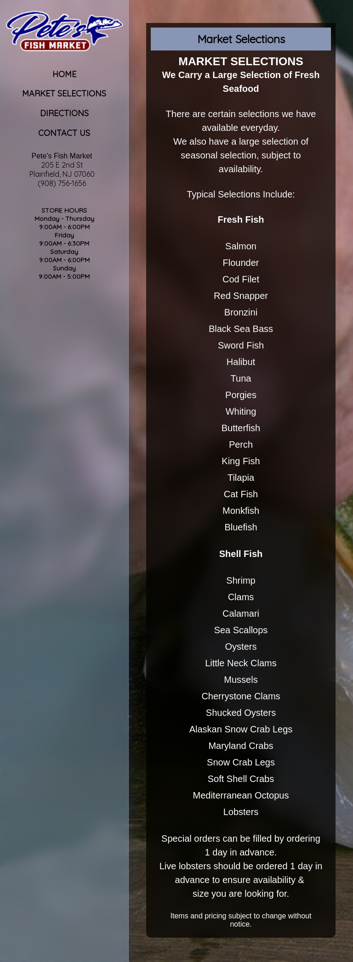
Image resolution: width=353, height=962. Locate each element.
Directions (64, 113)
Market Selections (64, 93)
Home (64, 74)
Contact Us (64, 133)
